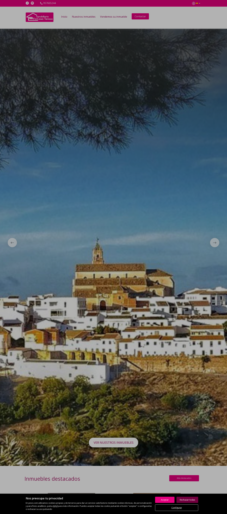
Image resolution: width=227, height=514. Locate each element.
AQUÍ (55, 506)
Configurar (176, 507)
